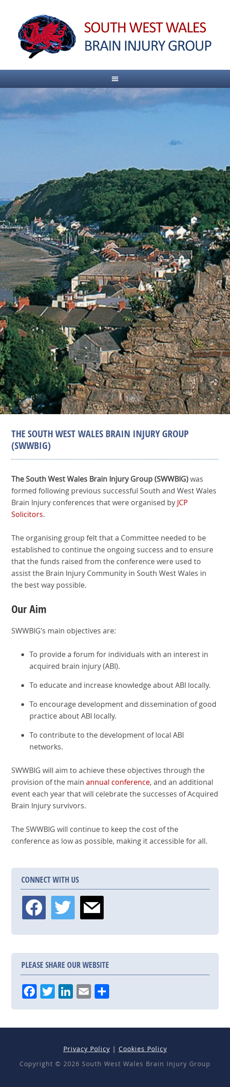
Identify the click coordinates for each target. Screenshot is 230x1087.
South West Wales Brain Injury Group (114, 36)
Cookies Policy (143, 1048)
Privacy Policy (86, 1048)
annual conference (118, 782)
